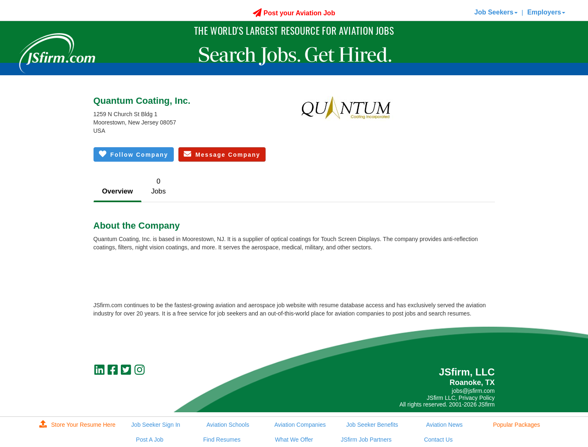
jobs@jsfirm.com (473, 390)
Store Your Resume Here (77, 424)
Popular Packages (516, 424)
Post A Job (149, 439)
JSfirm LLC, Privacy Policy (460, 397)
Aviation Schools (227, 424)
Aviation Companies (300, 424)
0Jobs (158, 186)
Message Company (222, 154)
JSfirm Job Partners (366, 439)
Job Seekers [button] (495, 12)
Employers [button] (546, 12)
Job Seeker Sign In (155, 424)
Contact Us (438, 439)
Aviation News (444, 424)
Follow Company (133, 154)
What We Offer (294, 439)
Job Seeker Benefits (372, 424)
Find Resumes (221, 439)
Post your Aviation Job (294, 13)
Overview (117, 191)
